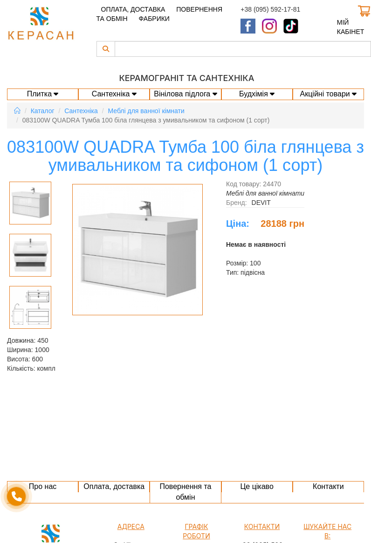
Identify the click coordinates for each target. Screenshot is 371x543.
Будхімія (257, 94)
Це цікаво (256, 486)
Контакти (328, 486)
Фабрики (153, 18)
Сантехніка (114, 94)
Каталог (43, 111)
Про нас (42, 486)
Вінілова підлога (185, 94)
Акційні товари (328, 94)
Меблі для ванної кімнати (146, 111)
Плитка (43, 94)
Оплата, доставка (133, 9)
